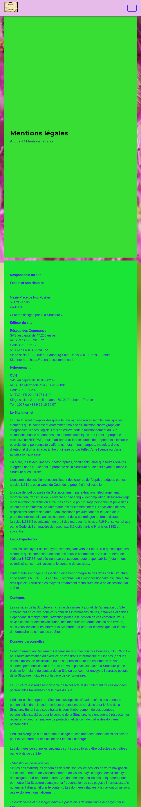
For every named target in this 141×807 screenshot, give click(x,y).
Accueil (16, 141)
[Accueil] (18, 8)
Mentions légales (39, 141)
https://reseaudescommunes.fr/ (52, 360)
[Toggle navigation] (132, 8)
